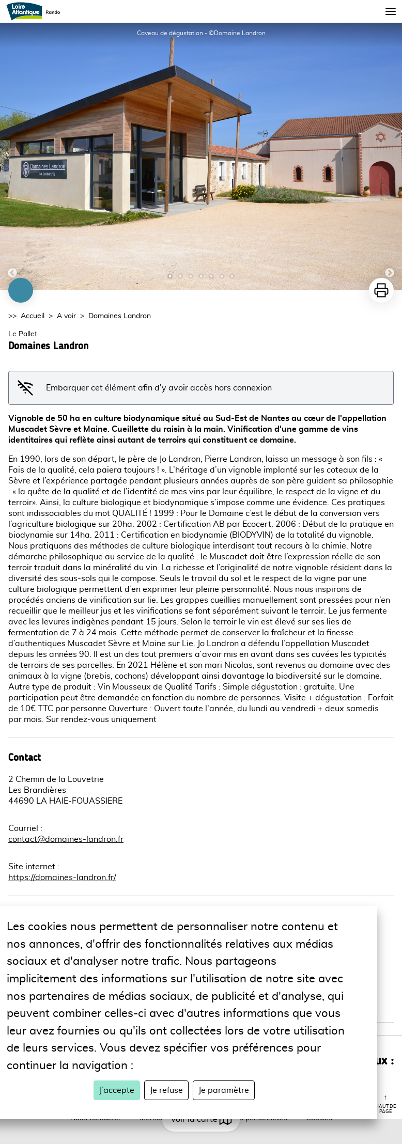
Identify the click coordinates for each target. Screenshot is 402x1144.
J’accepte (116, 1090)
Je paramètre (223, 1090)
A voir (66, 316)
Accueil (32, 316)
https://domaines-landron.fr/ (62, 877)
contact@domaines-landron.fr (65, 839)
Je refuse (166, 1090)
